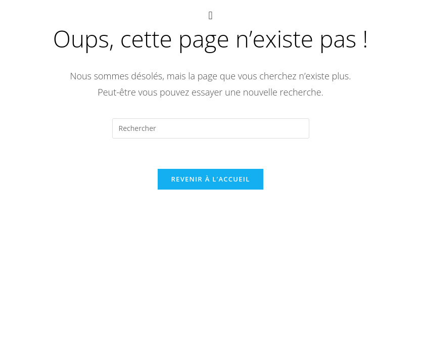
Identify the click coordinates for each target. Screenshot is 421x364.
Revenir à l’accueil (210, 181)
